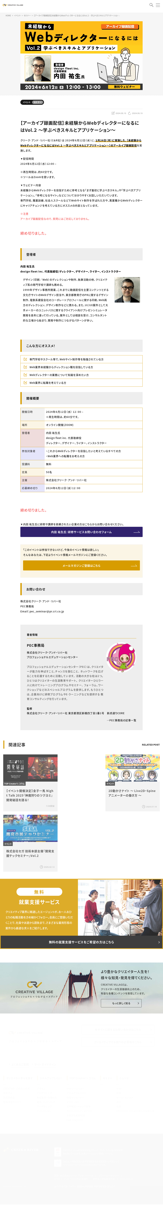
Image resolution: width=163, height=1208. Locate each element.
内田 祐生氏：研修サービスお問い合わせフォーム (81, 532)
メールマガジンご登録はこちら (82, 565)
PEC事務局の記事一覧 (121, 720)
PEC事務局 (35, 645)
